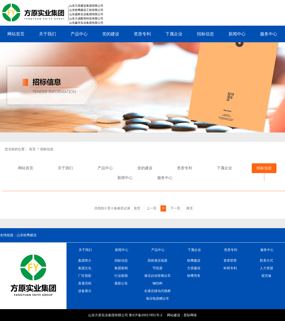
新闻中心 (237, 34)
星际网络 (190, 315)
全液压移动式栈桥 (157, 291)
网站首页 (15, 34)
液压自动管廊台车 (157, 276)
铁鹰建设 (193, 260)
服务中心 (268, 34)
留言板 (266, 276)
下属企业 (173, 34)
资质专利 (142, 34)
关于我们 (47, 34)
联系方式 (266, 260)
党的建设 (110, 34)
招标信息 (205, 34)
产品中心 (79, 34)
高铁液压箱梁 (157, 260)
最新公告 (121, 283)
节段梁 (157, 268)
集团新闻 (121, 268)
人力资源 (266, 268)
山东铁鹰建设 (27, 235)
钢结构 (157, 283)
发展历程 (84, 283)
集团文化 (84, 268)
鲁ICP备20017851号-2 (145, 315)
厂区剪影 (84, 276)
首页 (32, 149)
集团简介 (84, 260)
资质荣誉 (230, 260)
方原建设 (193, 268)
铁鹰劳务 (193, 276)
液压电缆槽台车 (157, 298)
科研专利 (230, 268)
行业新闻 (121, 276)
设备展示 (84, 291)
